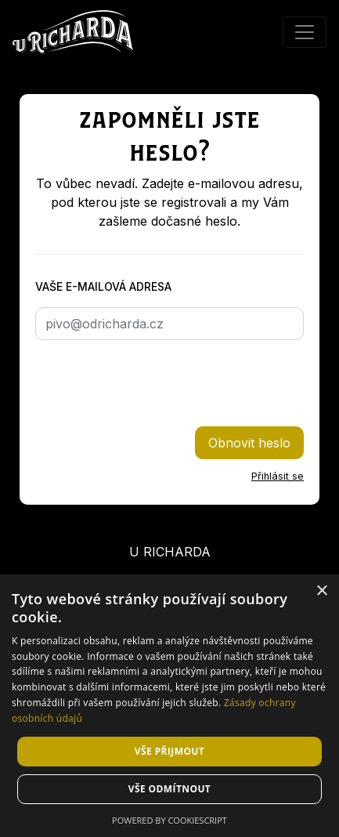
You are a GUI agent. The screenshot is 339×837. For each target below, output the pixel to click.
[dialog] (169, 705)
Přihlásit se (277, 476)
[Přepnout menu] (304, 32)
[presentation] (154, 383)
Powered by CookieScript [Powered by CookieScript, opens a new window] (169, 820)
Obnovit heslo (249, 443)
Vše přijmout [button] (169, 751)
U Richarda (170, 552)
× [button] (321, 591)
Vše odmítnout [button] (169, 788)
